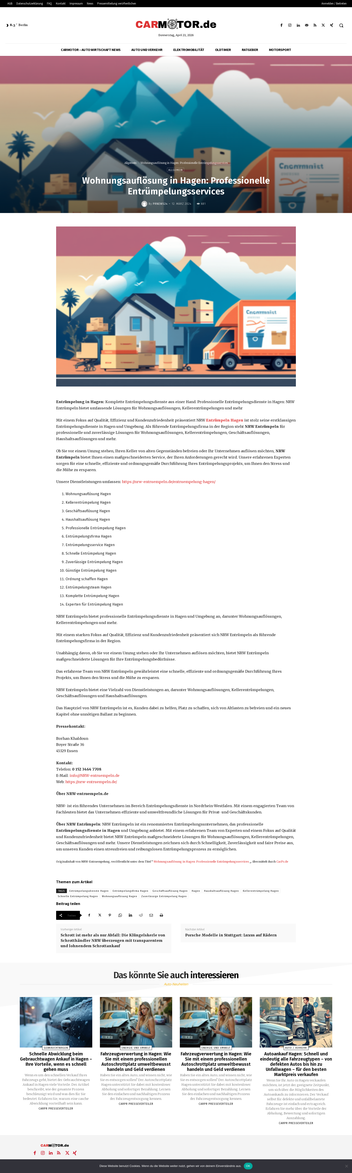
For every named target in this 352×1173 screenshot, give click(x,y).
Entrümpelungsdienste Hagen (89, 891)
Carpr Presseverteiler (56, 1107)
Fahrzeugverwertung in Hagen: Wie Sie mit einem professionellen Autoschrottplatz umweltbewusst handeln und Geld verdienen (136, 1061)
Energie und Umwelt (136, 1047)
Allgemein (130, 163)
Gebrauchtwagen (56, 1047)
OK (248, 1166)
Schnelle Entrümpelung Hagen (78, 896)
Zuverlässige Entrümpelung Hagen (164, 896)
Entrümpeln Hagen (224, 420)
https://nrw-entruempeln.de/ (91, 782)
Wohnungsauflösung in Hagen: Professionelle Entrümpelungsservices (201, 861)
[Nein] (346, 1166)
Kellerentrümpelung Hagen (261, 891)
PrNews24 (160, 203)
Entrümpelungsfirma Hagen (130, 891)
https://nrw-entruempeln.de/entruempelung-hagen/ (169, 481)
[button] (341, 25)
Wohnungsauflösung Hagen (119, 896)
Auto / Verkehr (296, 1047)
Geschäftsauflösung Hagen (170, 891)
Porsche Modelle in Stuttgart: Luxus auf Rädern (231, 935)
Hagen (196, 891)
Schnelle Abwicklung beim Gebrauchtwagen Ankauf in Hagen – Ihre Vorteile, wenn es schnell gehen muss (56, 1061)
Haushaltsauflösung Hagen (221, 891)
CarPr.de (282, 861)
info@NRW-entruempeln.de (94, 775)
